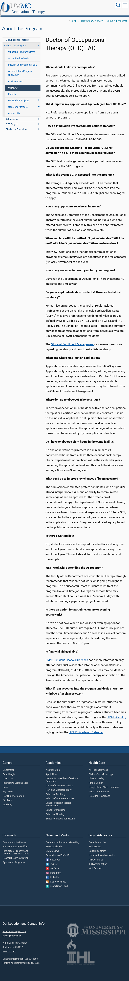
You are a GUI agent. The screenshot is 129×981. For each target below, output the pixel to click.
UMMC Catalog (116, 713)
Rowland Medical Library (59, 786)
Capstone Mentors (18, 103)
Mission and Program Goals (22, 61)
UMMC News (52, 847)
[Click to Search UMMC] (118, 5)
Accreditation (53, 766)
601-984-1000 (31, 955)
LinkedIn (52, 873)
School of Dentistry (56, 790)
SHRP (74, 17)
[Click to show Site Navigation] (125, 5)
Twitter (51, 860)
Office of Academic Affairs (59, 782)
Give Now (8, 775)
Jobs (5, 783)
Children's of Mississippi (101, 770)
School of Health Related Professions (58, 800)
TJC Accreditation (98, 860)
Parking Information (13, 792)
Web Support (95, 864)
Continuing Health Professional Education (62, 776)
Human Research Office (15, 843)
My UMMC (8, 788)
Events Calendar (54, 843)
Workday (7, 801)
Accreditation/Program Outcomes (20, 69)
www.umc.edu (9, 947)
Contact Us (14, 109)
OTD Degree (12, 120)
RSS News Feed (56, 878)
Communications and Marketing (62, 838)
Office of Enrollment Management (72, 340)
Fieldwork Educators (16, 125)
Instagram (53, 869)
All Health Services (98, 766)
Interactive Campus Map (15, 779)
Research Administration (16, 854)
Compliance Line (97, 838)
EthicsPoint (95, 843)
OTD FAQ (13, 84)
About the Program (117, 17)
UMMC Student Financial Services (67, 656)
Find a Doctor (96, 779)
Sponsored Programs (14, 858)
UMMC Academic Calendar (86, 728)
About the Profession (19, 54)
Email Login (9, 770)
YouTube (52, 865)
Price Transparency (99, 788)
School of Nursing (55, 810)
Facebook (53, 856)
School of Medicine (55, 806)
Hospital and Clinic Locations (104, 783)
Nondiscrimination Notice (102, 851)
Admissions (12, 115)
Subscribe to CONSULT (57, 851)
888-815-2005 (32, 959)
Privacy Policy (96, 856)
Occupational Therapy (61, 5)
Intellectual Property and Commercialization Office (16, 848)
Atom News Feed (57, 882)
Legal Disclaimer (97, 847)
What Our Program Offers (21, 48)
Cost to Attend (15, 77)
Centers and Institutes (14, 838)
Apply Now (51, 770)
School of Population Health (60, 815)
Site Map (7, 796)
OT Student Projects (18, 96)
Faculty (12, 90)
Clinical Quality (96, 775)
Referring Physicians (99, 792)
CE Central (8, 766)
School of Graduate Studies (60, 795)
